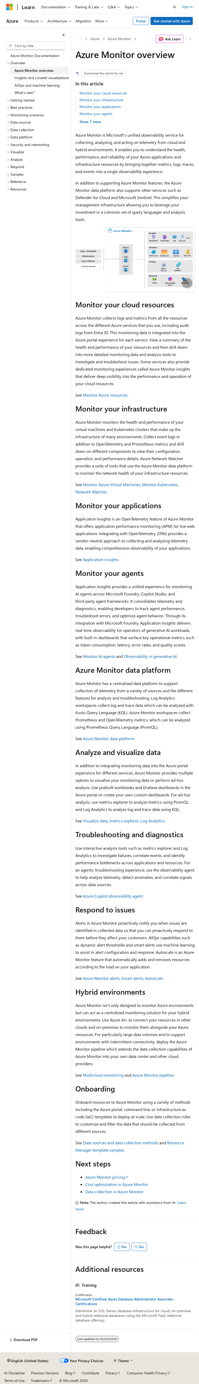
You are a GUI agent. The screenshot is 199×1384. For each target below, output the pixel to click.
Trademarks (40, 1380)
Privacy (111, 1372)
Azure (95, 38)
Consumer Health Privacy (147, 1372)
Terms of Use (14, 1380)
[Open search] (174, 7)
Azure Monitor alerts (101, 978)
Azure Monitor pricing (105, 1177)
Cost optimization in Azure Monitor (116, 1184)
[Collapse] (63, 35)
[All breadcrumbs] (79, 39)
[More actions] (190, 39)
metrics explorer (124, 820)
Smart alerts (132, 978)
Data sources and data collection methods (120, 1142)
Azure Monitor (119, 38)
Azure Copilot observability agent (113, 896)
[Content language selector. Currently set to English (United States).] (28, 1361)
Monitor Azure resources (105, 395)
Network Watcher (91, 491)
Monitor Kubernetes (160, 484)
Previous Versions (45, 1372)
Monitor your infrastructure (101, 99)
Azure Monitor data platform (108, 738)
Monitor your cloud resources (103, 93)
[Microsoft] (9, 7)
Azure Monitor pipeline (153, 1075)
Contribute (90, 1372)
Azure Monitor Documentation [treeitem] (34, 55)
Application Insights (100, 559)
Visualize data (95, 820)
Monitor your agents (96, 113)
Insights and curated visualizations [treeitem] (42, 77)
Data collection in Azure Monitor (114, 1191)
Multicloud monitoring (103, 1075)
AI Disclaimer (14, 1372)
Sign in (187, 6)
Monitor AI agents (99, 656)
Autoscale (154, 978)
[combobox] (35, 46)
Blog (68, 1372)
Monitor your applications (100, 106)
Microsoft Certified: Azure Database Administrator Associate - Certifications (125, 1301)
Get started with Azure (172, 20)
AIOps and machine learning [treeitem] (37, 85)
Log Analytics (152, 820)
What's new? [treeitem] (24, 92)
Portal (141, 20)
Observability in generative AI (150, 656)
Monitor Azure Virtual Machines (111, 484)
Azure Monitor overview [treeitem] (34, 70)
